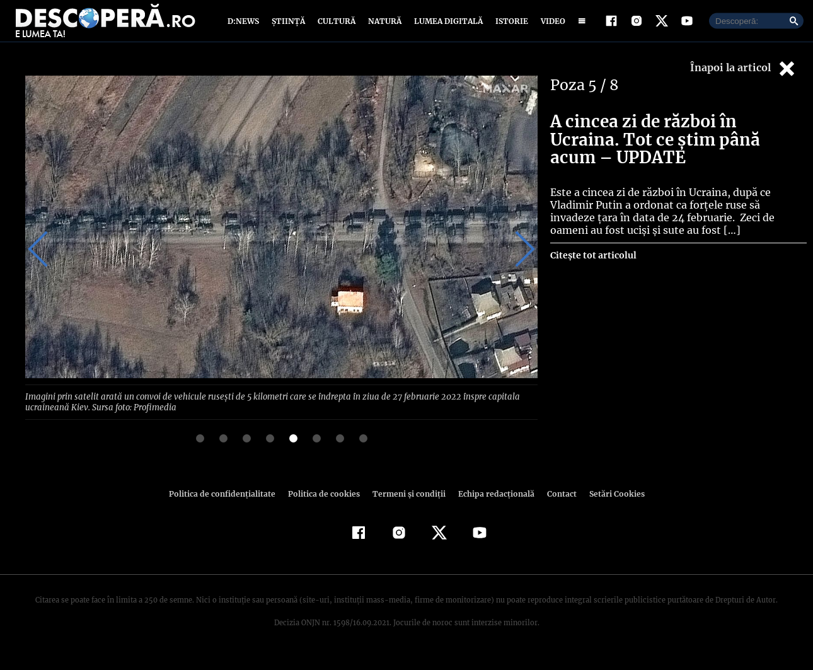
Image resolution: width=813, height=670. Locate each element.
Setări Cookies (610, 505)
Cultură (336, 27)
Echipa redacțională (492, 505)
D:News (245, 27)
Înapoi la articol (743, 80)
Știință (289, 27)
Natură (383, 27)
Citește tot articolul (592, 267)
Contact (556, 505)
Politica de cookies (325, 505)
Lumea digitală (446, 27)
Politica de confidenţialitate (227, 505)
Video (550, 27)
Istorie (509, 27)
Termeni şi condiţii (407, 505)
